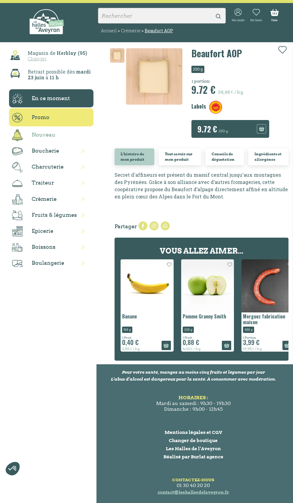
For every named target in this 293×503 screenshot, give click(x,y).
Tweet (154, 225)
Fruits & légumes (44, 215)
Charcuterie (38, 167)
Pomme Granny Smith (204, 316)
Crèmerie (34, 199)
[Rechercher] (162, 16)
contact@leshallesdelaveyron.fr (193, 492)
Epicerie (32, 231)
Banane (129, 316)
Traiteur (33, 183)
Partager (142, 225)
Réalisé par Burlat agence (193, 457)
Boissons (33, 247)
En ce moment (41, 98)
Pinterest (165, 225)
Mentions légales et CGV (193, 432)
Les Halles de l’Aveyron (193, 448)
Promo (30, 117)
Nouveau (33, 135)
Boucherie (35, 151)
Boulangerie (38, 263)
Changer (37, 58)
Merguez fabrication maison (264, 319)
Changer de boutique (193, 440)
